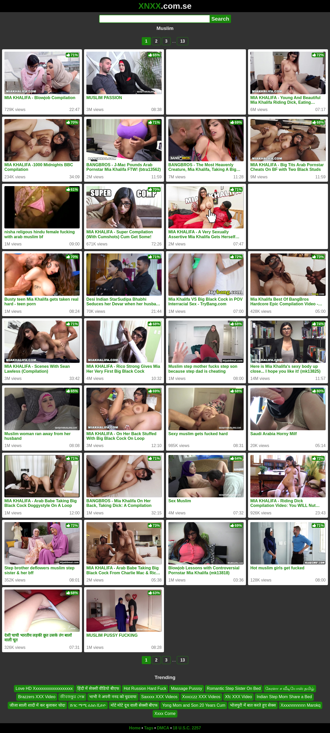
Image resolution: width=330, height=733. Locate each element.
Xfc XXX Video (238, 697)
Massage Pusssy (186, 688)
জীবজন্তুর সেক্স (72, 697)
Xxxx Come (165, 713)
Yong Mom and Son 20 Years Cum (193, 705)
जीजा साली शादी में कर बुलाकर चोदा (37, 705)
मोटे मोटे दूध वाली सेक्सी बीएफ (134, 705)
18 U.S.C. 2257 (187, 728)
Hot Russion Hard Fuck (145, 688)
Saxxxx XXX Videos (159, 697)
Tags (148, 728)
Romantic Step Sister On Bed (234, 688)
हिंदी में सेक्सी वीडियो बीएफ (98, 688)
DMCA (163, 728)
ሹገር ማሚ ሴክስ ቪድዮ (88, 705)
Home (135, 728)
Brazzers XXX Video (36, 697)
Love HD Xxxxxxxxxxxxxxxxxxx (44, 688)
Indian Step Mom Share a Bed (284, 697)
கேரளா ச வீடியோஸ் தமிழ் (289, 688)
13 (182, 41)
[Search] (154, 19)
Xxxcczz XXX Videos (201, 697)
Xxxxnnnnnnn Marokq (300, 705)
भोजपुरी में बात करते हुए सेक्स (253, 705)
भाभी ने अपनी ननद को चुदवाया (112, 697)
